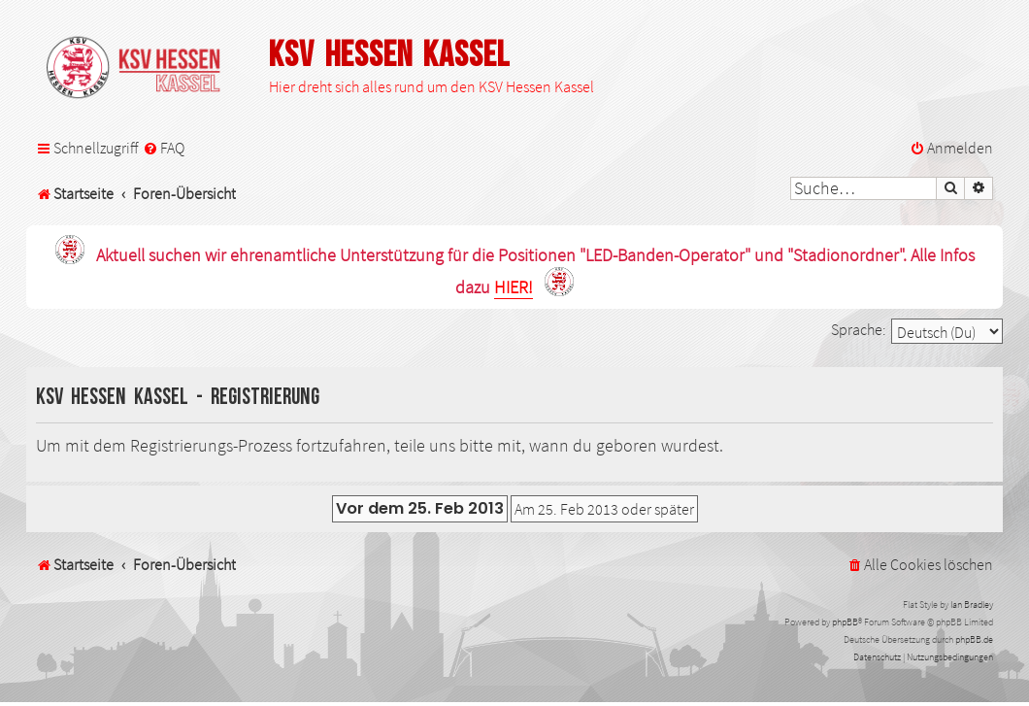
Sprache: (858, 329)
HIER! (513, 288)
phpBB (845, 622)
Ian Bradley (971, 604)
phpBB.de (974, 639)
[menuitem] (163, 148)
